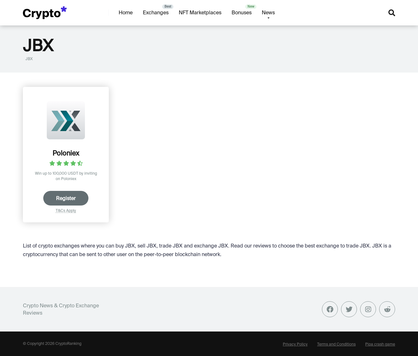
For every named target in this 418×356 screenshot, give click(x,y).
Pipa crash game (380, 344)
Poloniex (65, 153)
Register (66, 198)
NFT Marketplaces (200, 12)
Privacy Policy (295, 344)
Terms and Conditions (336, 344)
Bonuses (242, 12)
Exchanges (156, 12)
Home (126, 12)
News (268, 12)
